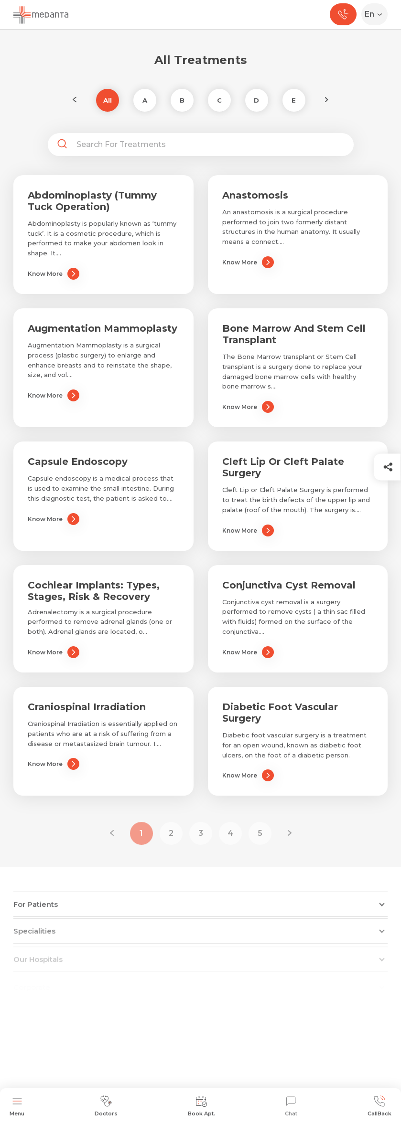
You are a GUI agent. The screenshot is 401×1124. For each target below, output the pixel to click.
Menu (17, 1106)
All (107, 100)
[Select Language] (376, 14)
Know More (53, 274)
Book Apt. (201, 1106)
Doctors (106, 1106)
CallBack (379, 1106)
